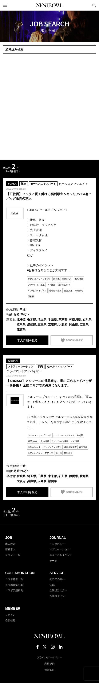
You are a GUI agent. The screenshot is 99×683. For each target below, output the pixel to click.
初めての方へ (57, 579)
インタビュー (57, 543)
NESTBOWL (49, 5)
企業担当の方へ (58, 590)
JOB (8, 537)
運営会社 (49, 670)
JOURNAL (58, 537)
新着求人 (10, 549)
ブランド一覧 (12, 554)
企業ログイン (57, 596)
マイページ (87, 5)
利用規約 (49, 663)
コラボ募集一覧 (14, 579)
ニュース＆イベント (61, 554)
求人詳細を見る (27, 340)
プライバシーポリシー (49, 657)
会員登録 (10, 620)
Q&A (52, 584)
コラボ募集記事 (14, 584)
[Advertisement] (49, 106)
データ (53, 560)
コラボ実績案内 (14, 590)
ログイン (10, 614)
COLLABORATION (20, 573)
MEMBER (12, 608)
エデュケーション (60, 549)
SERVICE (57, 573)
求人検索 (10, 543)
